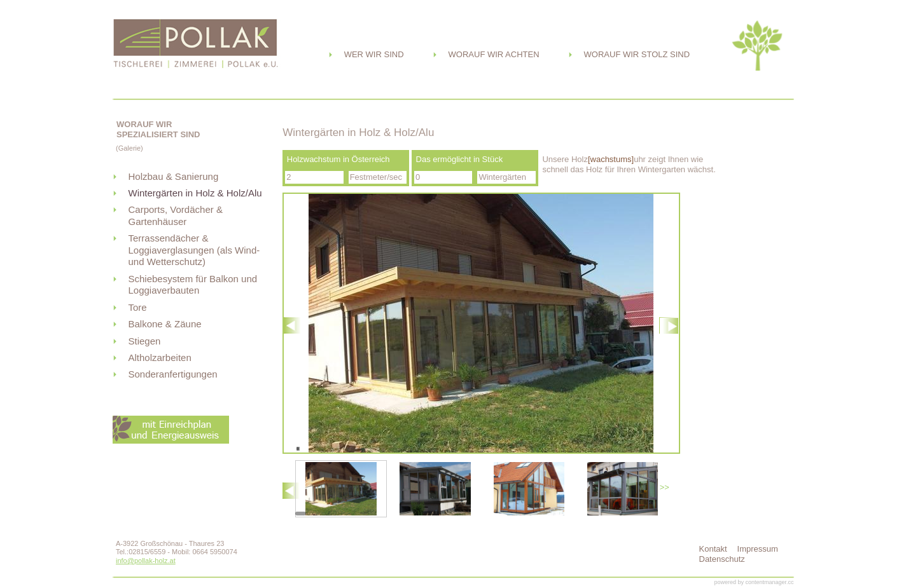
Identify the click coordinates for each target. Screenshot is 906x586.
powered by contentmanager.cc (753, 582)
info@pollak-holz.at (146, 560)
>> (664, 487)
